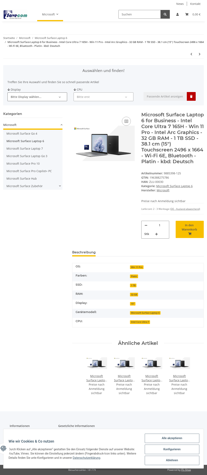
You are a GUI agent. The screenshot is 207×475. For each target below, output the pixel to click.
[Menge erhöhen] (156, 234)
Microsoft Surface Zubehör (24, 186)
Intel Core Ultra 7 (140, 322)
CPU (78, 89)
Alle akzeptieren (170, 439)
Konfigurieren (170, 450)
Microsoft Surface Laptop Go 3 (26, 156)
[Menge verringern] (146, 225)
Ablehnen (170, 460)
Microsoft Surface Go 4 (21, 133)
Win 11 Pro (137, 267)
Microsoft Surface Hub (21, 178)
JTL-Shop (186, 470)
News (180, 4)
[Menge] (159, 225)
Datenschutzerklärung (107, 458)
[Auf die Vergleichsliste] (126, 121)
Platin (134, 276)
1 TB (133, 285)
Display (14, 89)
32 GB (134, 294)
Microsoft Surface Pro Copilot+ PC (29, 171)
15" (132, 303)
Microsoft (10, 125)
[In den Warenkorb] (190, 229)
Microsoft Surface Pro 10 (23, 163)
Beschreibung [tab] (84, 252)
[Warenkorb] (193, 14)
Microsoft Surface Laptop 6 (174, 186)
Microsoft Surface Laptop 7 (24, 148)
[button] (177, 14)
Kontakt (195, 4)
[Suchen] (139, 14)
